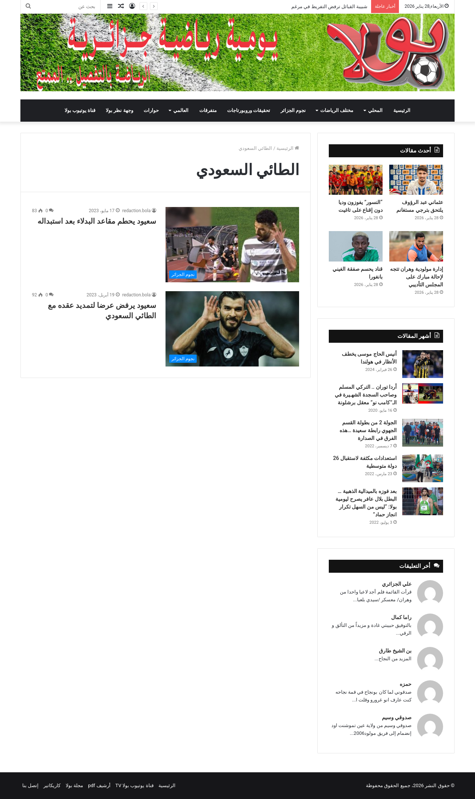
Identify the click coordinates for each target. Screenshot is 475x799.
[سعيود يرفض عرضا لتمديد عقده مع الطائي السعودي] (232, 328)
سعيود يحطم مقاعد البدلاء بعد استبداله (96, 221)
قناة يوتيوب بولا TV (134, 785)
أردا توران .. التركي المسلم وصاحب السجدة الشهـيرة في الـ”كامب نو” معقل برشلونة (366, 394)
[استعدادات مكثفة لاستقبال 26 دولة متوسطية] (422, 468)
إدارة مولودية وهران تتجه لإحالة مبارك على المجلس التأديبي (416, 276)
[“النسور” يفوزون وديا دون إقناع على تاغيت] (356, 180)
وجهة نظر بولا (119, 110)
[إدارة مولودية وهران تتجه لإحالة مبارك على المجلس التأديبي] (416, 246)
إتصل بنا (30, 785)
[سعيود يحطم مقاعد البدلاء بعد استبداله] (232, 244)
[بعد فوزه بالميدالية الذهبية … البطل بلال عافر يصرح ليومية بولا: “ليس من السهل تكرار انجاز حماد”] (422, 501)
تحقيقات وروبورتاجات (248, 110)
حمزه (406, 684)
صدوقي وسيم (397, 717)
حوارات (151, 110)
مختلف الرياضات (336, 110)
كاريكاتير (51, 785)
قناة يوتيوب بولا (80, 110)
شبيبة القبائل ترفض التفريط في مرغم (329, 6)
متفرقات (208, 110)
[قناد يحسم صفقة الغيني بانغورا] (356, 246)
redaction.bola (136, 210)
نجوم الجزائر (293, 110)
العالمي (181, 110)
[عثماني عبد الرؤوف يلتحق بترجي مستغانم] (416, 180)
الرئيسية (401, 110)
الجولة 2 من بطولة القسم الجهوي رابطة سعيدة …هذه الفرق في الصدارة (368, 430)
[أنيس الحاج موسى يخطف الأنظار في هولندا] (422, 364)
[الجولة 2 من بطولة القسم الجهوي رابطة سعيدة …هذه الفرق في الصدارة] (422, 433)
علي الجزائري (397, 584)
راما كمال (401, 617)
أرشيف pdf (99, 785)
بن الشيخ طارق (395, 651)
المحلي (375, 110)
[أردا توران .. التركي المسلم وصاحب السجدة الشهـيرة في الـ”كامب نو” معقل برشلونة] (422, 393)
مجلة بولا (74, 785)
